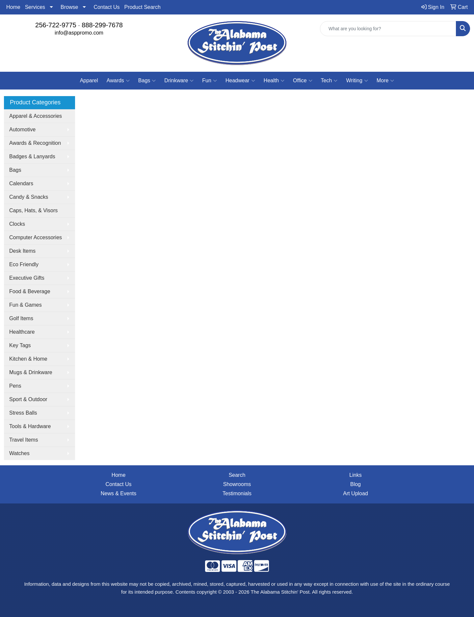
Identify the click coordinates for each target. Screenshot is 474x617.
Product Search (142, 7)
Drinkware (179, 81)
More (385, 81)
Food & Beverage (29, 291)
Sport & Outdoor (28, 399)
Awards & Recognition (35, 143)
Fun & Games (25, 305)
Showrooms (237, 484)
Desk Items (22, 251)
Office (302, 81)
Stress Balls (23, 413)
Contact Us (106, 7)
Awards (118, 81)
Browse (69, 7)
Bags (147, 81)
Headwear (240, 81)
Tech (329, 81)
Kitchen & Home (28, 359)
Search (237, 475)
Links (355, 475)
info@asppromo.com (79, 33)
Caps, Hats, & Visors (33, 210)
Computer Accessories (35, 237)
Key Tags (20, 345)
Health (274, 81)
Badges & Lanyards (32, 156)
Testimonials (237, 493)
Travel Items (23, 440)
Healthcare (22, 332)
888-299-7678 (102, 25)
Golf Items (21, 318)
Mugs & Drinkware (30, 372)
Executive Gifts (26, 278)
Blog (355, 484)
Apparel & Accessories (35, 116)
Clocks (17, 224)
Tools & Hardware (30, 426)
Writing (357, 81)
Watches (19, 453)
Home (13, 7)
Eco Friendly (24, 264)
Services (35, 7)
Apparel (89, 80)
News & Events (118, 493)
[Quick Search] (388, 28)
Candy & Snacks (28, 197)
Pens (15, 386)
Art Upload (355, 493)
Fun (209, 81)
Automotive (22, 129)
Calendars (21, 183)
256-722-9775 (55, 25)
